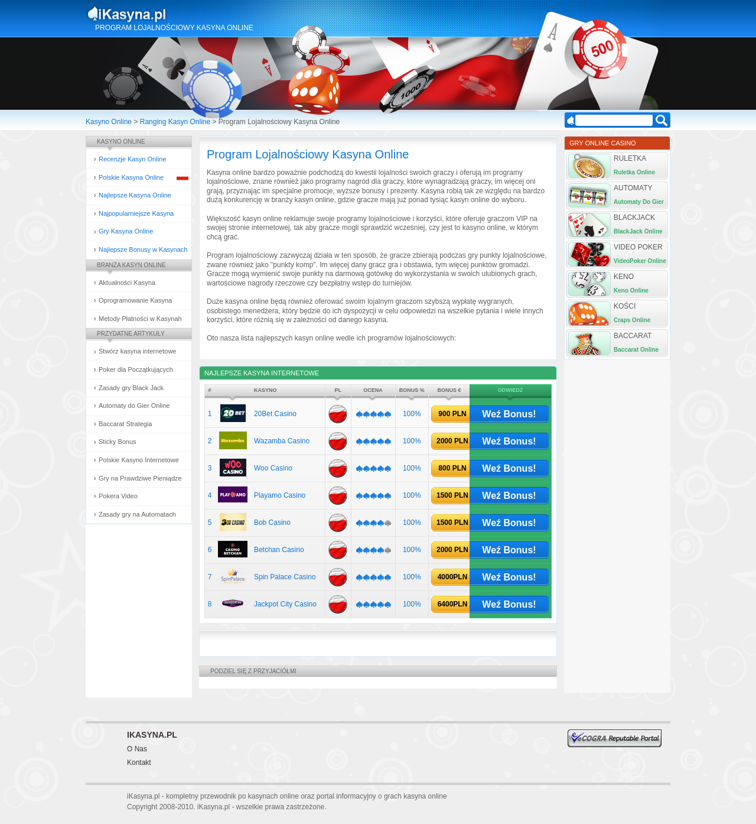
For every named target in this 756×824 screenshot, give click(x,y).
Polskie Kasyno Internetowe (139, 459)
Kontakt (139, 762)
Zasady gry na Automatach (137, 514)
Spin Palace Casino (285, 577)
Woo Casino (273, 468)
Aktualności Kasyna (127, 282)
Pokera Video (118, 495)
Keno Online (631, 290)
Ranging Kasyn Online (175, 122)
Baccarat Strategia (125, 423)
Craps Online (632, 320)
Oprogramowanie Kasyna (135, 300)
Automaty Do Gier (639, 202)
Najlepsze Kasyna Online (135, 195)
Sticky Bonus (117, 441)
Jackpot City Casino (285, 604)
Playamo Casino (279, 495)
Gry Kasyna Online (126, 231)
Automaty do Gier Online (134, 405)
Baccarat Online (636, 349)
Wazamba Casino (281, 441)
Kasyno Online (109, 122)
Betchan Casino (279, 550)
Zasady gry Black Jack (131, 387)
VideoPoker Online (640, 261)
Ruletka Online (634, 172)
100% (412, 414)
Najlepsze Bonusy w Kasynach (143, 249)
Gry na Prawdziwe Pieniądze (140, 478)
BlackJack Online (638, 231)
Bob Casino (272, 522)
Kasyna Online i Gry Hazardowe (173, 14)
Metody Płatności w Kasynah (140, 318)
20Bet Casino (275, 414)
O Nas (137, 749)
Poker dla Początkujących (136, 369)
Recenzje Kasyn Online (132, 159)
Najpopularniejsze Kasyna (136, 213)
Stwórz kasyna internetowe (137, 351)
